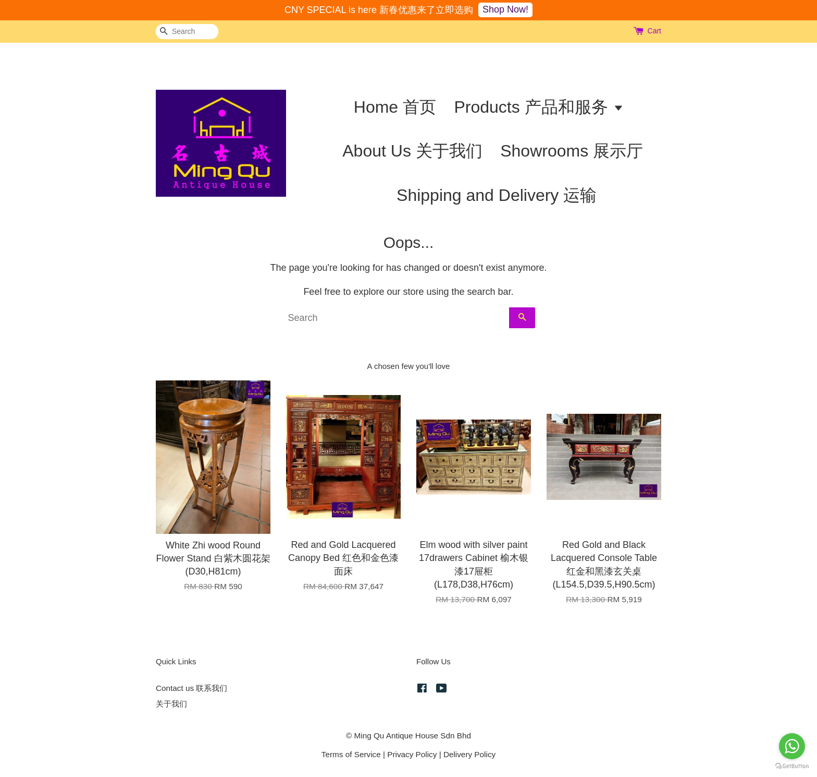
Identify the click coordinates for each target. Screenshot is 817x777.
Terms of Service (351, 754)
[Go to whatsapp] (792, 746)
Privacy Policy (412, 754)
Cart (654, 31)
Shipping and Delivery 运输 (497, 195)
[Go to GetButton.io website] (792, 766)
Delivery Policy (469, 754)
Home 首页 (395, 107)
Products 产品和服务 (539, 107)
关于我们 (171, 703)
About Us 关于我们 (412, 150)
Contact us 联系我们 (191, 688)
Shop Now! (505, 9)
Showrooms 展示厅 (571, 150)
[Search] (187, 31)
